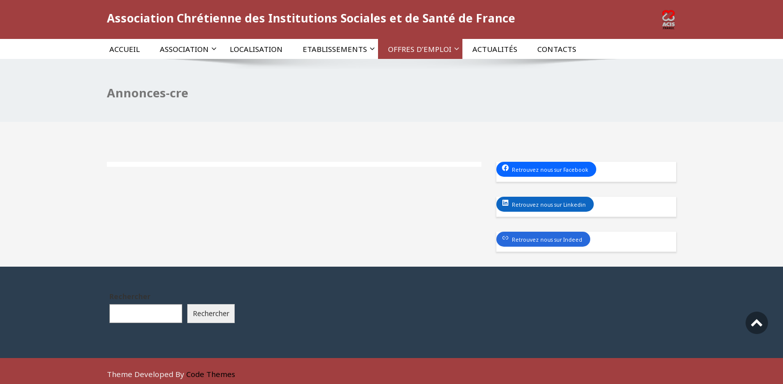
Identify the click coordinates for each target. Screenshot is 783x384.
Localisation (256, 49)
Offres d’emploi (423, 49)
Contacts (556, 49)
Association (188, 49)
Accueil (124, 49)
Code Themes (210, 374)
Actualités (494, 49)
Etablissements (339, 49)
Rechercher (129, 296)
